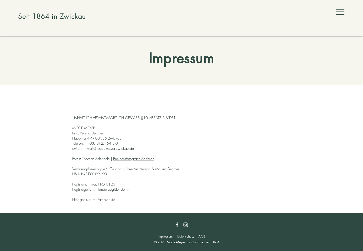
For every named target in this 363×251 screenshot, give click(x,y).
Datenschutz (105, 199)
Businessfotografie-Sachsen (133, 158)
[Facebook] (177, 225)
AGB (201, 236)
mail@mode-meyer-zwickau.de (110, 148)
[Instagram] (186, 225)
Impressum (165, 236)
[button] (340, 12)
